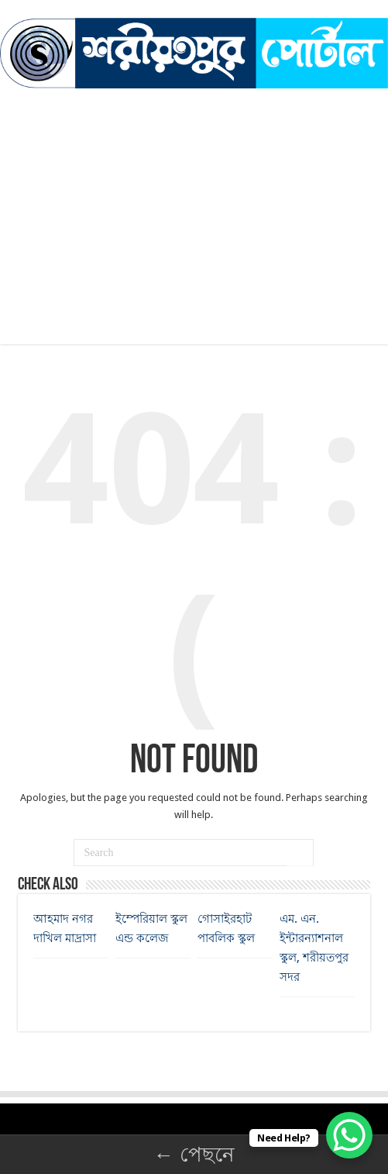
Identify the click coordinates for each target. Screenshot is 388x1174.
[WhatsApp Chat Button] (349, 1135)
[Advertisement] (194, 204)
